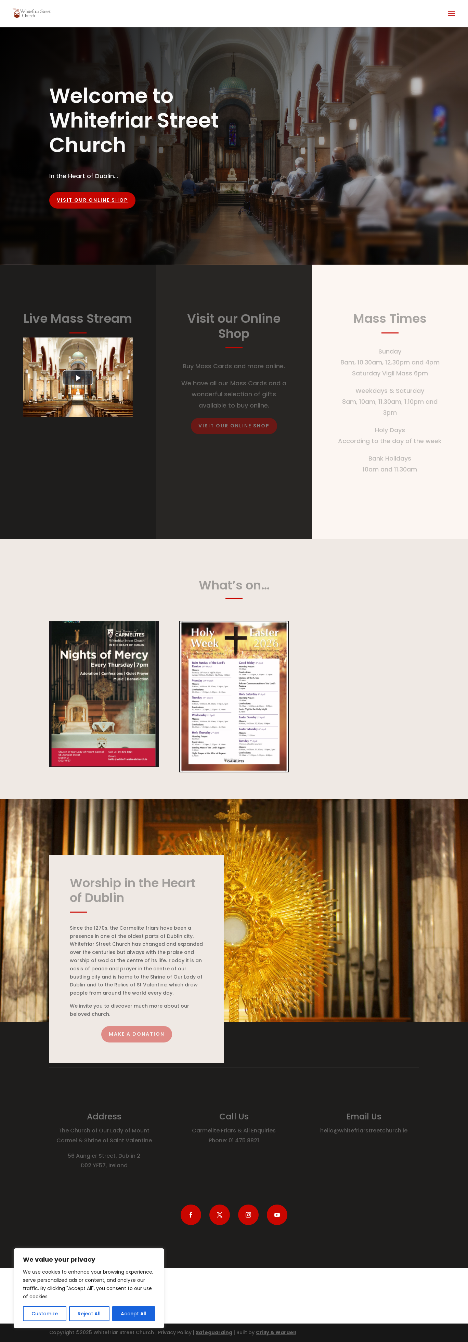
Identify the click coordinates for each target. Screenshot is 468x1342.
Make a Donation (137, 1034)
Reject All (89, 1313)
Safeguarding (214, 1332)
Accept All (133, 1313)
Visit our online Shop (234, 425)
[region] (89, 1288)
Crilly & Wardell (276, 1332)
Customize (44, 1313)
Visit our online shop (92, 200)
